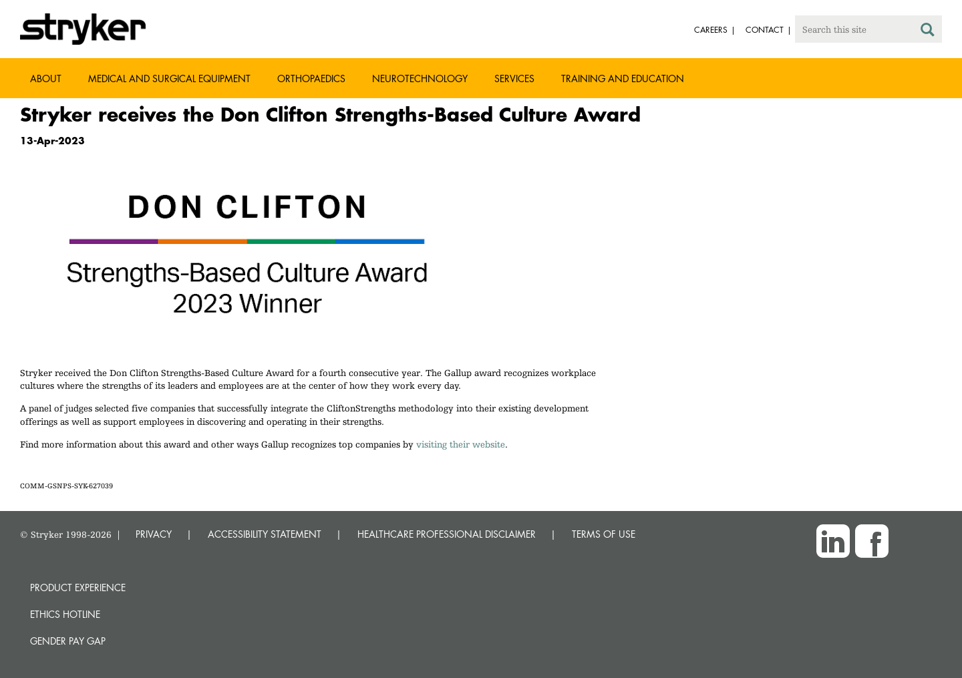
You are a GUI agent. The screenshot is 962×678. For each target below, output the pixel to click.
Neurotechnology (420, 78)
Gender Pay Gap (68, 641)
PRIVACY (154, 534)
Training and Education (622, 78)
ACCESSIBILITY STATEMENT (264, 534)
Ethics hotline (65, 614)
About (45, 78)
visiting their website (460, 444)
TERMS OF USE (603, 534)
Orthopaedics (311, 78)
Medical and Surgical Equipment (169, 78)
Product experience (78, 587)
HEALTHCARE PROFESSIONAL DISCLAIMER (446, 534)
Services (514, 78)
